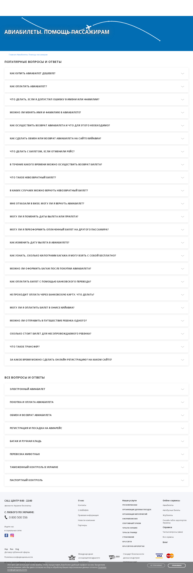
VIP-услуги (127, 542)
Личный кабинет (177, 2)
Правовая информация (88, 515)
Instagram (12, 535)
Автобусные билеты (171, 510)
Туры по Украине (129, 528)
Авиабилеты (168, 505)
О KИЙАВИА (83, 510)
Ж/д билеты (168, 515)
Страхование (128, 537)
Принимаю (177, 565)
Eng (17, 549)
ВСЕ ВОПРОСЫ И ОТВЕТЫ (24, 377)
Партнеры (82, 525)
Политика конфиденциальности (18, 557)
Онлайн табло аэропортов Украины (174, 521)
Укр (6, 549)
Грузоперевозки (129, 505)
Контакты (133, 2)
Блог (145, 2)
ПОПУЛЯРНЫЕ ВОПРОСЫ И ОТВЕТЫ (33, 62)
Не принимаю (156, 565)
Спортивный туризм (131, 523)
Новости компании (86, 520)
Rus (11, 549)
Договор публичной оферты (17, 552)
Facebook (6, 535)
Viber (91, 3)
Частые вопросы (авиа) (173, 532)
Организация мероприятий (134, 514)
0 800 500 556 (18, 517)
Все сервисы (168, 537)
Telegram (97, 3)
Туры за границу (129, 532)
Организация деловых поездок (136, 510)
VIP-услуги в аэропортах (133, 546)
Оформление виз (130, 519)
